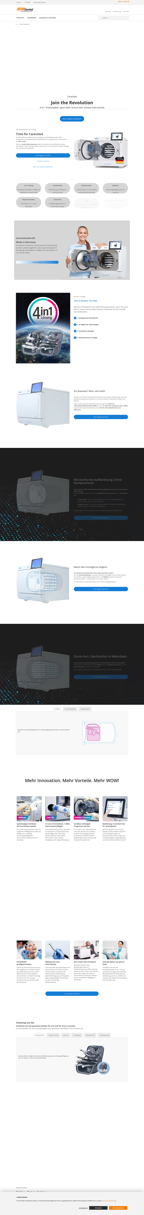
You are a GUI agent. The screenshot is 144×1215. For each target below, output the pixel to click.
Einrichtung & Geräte (39, 2)
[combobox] (115, 18)
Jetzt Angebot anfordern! (72, 119)
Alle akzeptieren (118, 1208)
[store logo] (24, 9)
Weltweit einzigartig (37, 262)
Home (16, 24)
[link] (108, 9)
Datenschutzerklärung (109, 1201)
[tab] (101, 318)
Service (19, 2)
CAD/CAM (27, 2)
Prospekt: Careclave (43, 161)
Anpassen (98, 1208)
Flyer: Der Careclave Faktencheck (43, 167)
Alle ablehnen (83, 1208)
